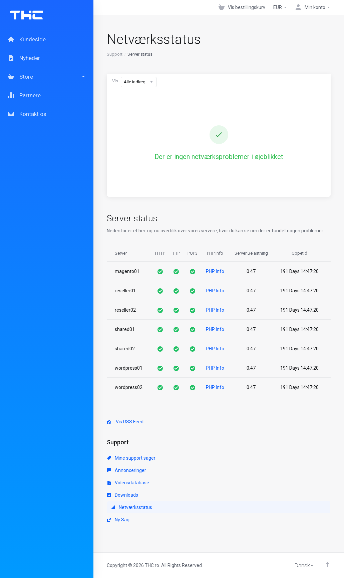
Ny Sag (118, 519)
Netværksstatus (131, 507)
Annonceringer (126, 470)
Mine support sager (131, 458)
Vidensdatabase (128, 482)
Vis (115, 80)
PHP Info (215, 271)
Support (114, 54)
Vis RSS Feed (125, 421)
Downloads (122, 495)
